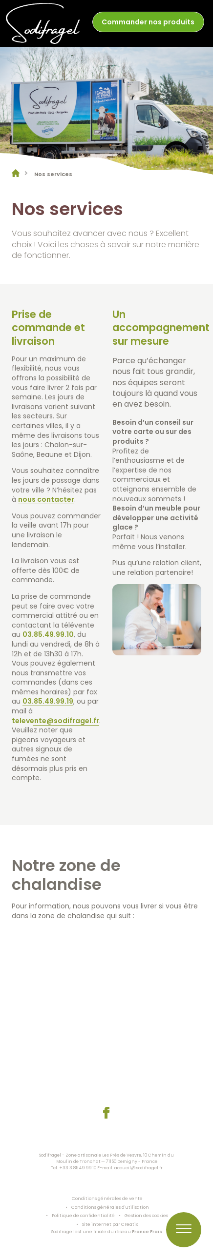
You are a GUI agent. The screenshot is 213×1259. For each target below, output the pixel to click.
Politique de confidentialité (83, 1216)
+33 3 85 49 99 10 (77, 1168)
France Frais (147, 1232)
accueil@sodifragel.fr (138, 1168)
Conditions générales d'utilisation (110, 1207)
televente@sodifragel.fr (55, 721)
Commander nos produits (148, 22)
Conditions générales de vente (107, 1198)
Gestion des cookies (146, 1216)
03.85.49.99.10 (48, 635)
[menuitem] (148, 23)
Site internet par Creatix (110, 1224)
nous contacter (46, 500)
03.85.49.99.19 (47, 702)
